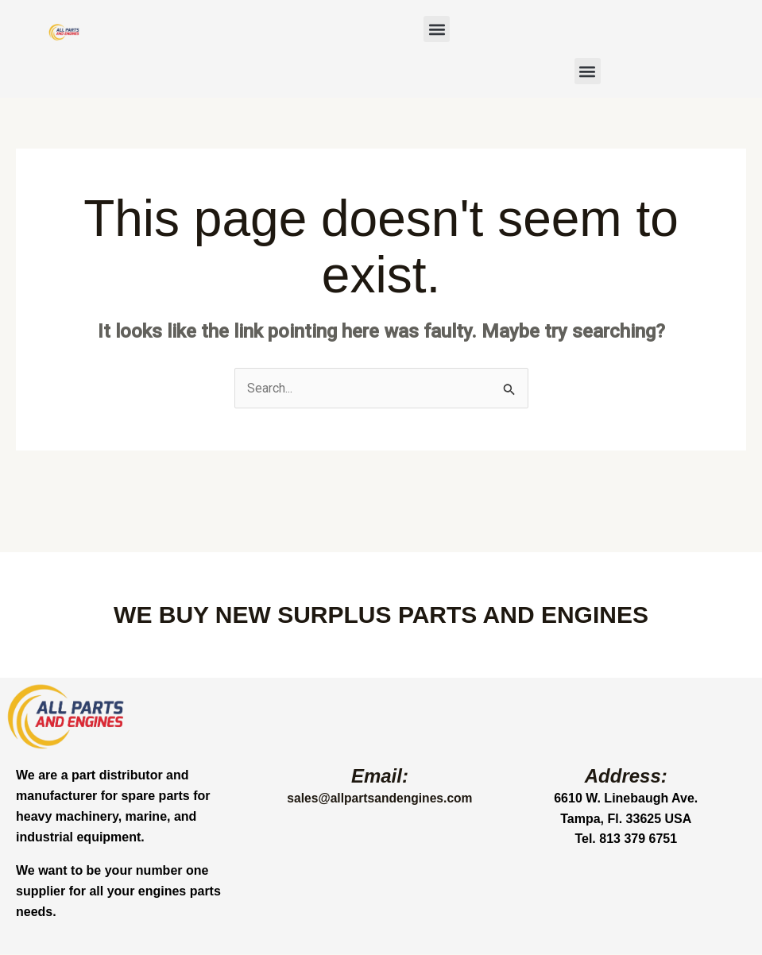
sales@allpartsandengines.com (380, 799)
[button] (437, 29)
